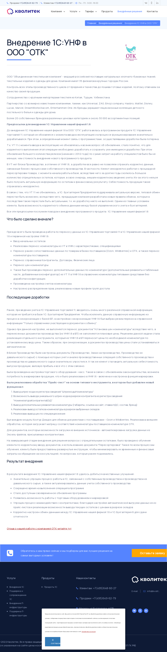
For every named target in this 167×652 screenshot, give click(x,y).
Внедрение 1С (16, 586)
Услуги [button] (74, 11)
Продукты (107, 11)
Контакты (152, 11)
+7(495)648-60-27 (63, 3)
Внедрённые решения (130, 11)
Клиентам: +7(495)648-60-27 (96, 588)
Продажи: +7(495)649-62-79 (96, 598)
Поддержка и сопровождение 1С (17, 595)
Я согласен (55, 641)
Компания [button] (56, 11)
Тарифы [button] (89, 11)
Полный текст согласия (89, 631)
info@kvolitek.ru (153, 591)
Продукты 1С (50, 586)
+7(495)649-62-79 (28, 3)
